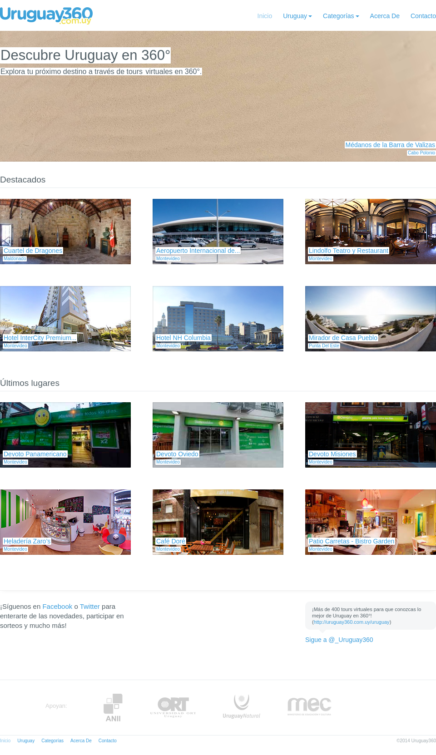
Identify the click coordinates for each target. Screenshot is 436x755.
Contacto (423, 16)
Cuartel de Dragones (33, 250)
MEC (309, 707)
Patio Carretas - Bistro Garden (351, 541)
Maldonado (15, 258)
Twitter (90, 606)
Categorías (338, 16)
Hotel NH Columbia (183, 337)
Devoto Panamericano (35, 454)
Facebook (57, 606)
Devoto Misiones (332, 454)
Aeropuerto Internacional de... (198, 250)
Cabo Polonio (421, 152)
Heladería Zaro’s (27, 541)
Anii (113, 707)
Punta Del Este (324, 345)
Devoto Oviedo (177, 454)
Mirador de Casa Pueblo (343, 337)
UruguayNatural (241, 707)
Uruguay (295, 16)
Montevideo (168, 258)
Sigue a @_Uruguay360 (339, 639)
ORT (173, 707)
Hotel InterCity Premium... (40, 337)
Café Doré (170, 541)
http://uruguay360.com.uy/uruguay (352, 622)
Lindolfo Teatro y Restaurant (348, 250)
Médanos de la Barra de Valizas (390, 144)
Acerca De (385, 16)
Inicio (265, 16)
